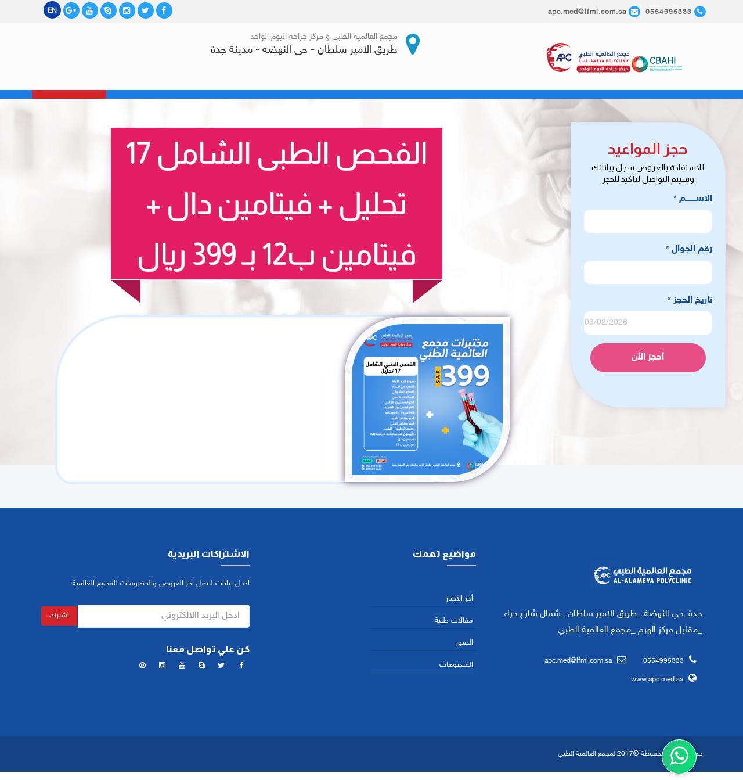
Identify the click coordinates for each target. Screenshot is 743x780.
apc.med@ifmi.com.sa (578, 663)
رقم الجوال (689, 251)
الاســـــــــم (692, 201)
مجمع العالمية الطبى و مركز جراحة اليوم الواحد (324, 37)
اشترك (59, 617)
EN (52, 11)
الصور (464, 644)
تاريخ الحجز (690, 302)
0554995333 (663, 663)
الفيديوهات (456, 667)
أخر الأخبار (459, 600)
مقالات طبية (454, 622)
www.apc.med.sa (657, 681)
